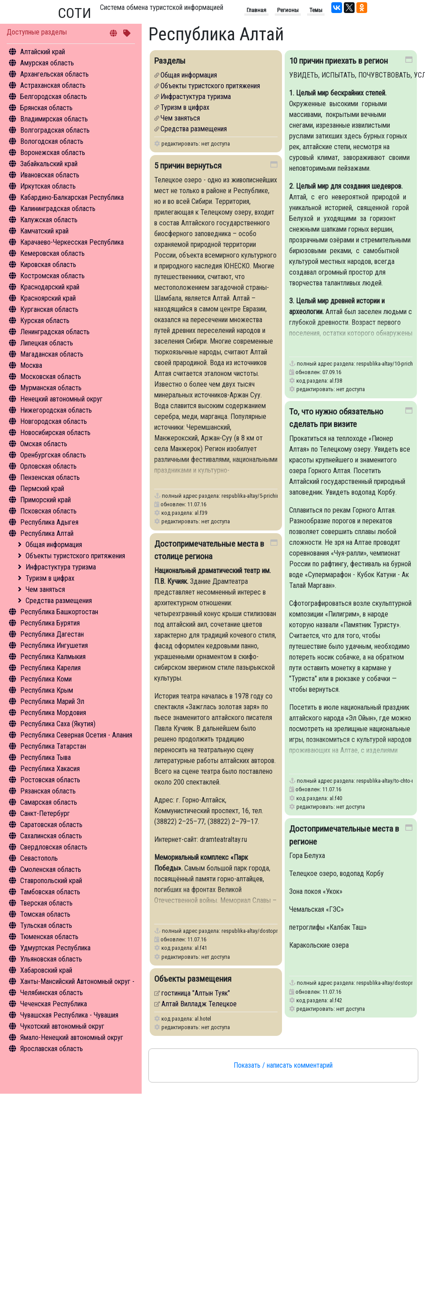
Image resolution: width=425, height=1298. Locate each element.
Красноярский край (48, 298)
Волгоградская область (55, 130)
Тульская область (46, 925)
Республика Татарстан (53, 746)
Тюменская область (49, 936)
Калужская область (49, 220)
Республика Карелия (50, 668)
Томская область (45, 914)
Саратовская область (51, 824)
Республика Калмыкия (53, 656)
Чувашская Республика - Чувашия (69, 1015)
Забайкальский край (49, 164)
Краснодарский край (49, 287)
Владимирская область (54, 119)
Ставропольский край (51, 880)
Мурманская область (51, 388)
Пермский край (42, 488)
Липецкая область (46, 343)
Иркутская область (48, 186)
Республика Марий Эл (52, 701)
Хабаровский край (46, 970)
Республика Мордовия (53, 712)
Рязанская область (48, 791)
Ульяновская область (51, 959)
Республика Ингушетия (54, 645)
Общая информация (54, 544)
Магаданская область (51, 354)
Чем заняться (45, 589)
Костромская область (52, 276)
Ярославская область (51, 1048)
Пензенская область (50, 477)
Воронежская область (52, 152)
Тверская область (46, 903)
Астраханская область (53, 85)
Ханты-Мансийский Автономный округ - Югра (86, 981)
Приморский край (45, 500)
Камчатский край (44, 231)
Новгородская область (53, 421)
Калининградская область (57, 208)
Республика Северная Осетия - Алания (76, 735)
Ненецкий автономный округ (61, 399)
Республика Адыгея (49, 522)
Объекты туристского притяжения (75, 556)
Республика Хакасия (50, 768)
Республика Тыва (45, 757)
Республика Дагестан (52, 634)
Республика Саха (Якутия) (57, 724)
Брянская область (46, 107)
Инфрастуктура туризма (61, 567)
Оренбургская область (53, 455)
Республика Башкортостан (59, 612)
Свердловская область (53, 847)
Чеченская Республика (53, 1004)
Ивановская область (49, 175)
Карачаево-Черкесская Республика (72, 242)
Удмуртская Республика (55, 948)
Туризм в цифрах (50, 578)
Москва (31, 365)
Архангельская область (54, 74)
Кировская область (48, 264)
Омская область (43, 444)
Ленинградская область (55, 332)
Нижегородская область (56, 410)
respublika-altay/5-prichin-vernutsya (261, 500)
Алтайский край (42, 51)
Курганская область (49, 309)
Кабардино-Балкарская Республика (72, 197)
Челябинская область (51, 992)
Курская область (44, 320)
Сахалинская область (51, 836)
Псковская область (48, 511)
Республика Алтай (47, 533)
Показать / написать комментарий (283, 1065)
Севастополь (39, 858)
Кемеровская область (52, 253)
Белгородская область (53, 96)
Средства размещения (59, 600)
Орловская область (48, 466)
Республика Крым (46, 690)
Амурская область (47, 63)
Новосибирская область (55, 432)
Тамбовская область (50, 892)
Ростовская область (50, 780)
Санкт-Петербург (45, 813)
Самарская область (48, 802)
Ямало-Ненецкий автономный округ (71, 1037)
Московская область (50, 376)
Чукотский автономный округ (62, 1026)
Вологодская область (51, 141)
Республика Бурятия (50, 623)
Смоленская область (50, 869)
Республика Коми (46, 679)
